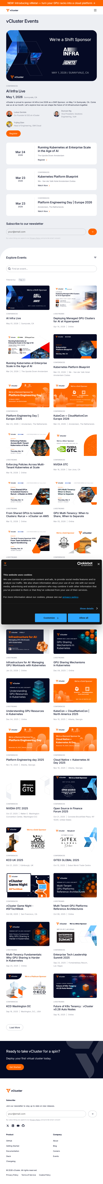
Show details (87, 608)
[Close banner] (99, 564)
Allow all (83, 618)
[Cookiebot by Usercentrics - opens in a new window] (80, 564)
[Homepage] (14, 1091)
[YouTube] (18, 1125)
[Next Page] (14, 1027)
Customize (51, 618)
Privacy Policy (35, 238)
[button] (97, 10)
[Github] (23, 1125)
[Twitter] (7, 1125)
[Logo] (12, 10)
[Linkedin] (12, 1125)
